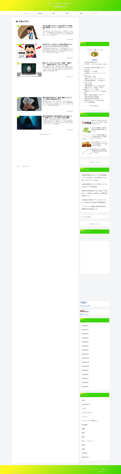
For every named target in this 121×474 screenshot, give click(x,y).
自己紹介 (84, 453)
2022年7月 (85, 329)
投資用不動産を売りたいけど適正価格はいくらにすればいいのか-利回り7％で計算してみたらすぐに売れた (94, 177)
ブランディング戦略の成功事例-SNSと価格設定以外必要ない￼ (94, 208)
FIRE (83, 400)
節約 (83, 445)
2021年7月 (85, 378)
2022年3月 (85, 346)
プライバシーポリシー (94, 469)
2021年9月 (85, 370)
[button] (107, 217)
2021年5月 (85, 386)
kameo (94, 60)
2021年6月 (85, 382)
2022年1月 (85, 354)
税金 (83, 437)
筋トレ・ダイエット (88, 441)
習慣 (83, 449)
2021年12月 (85, 358)
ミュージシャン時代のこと (90, 420)
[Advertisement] (45, 88)
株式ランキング (84, 314)
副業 (83, 429)
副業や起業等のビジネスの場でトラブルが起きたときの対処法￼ (94, 185)
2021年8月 (85, 374)
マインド (84, 416)
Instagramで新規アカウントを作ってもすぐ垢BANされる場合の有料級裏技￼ (94, 201)
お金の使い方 (86, 404)
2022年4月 (85, 342)
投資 (83, 433)
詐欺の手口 (85, 457)
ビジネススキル (87, 412)
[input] (94, 217)
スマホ (84, 408)
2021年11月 (85, 362)
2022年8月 (85, 325)
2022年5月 (85, 338)
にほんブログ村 (85, 305)
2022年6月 (85, 334)
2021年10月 (85, 366)
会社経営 (84, 424)
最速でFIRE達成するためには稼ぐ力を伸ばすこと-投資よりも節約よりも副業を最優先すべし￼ (94, 193)
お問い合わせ (104, 469)
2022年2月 (85, 350)
